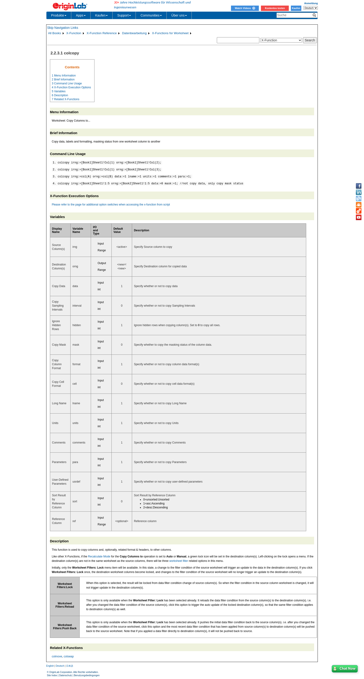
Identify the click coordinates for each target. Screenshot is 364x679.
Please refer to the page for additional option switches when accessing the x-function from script (111, 204)
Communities (151, 15)
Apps (81, 15)
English (50, 666)
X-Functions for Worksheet (170, 33)
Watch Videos (245, 8)
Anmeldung (311, 3)
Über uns (179, 15)
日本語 (69, 666)
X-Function (73, 33)
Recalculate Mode (99, 556)
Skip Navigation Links (62, 28)
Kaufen (296, 8)
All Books (54, 33)
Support (124, 15)
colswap (69, 656)
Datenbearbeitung (134, 33)
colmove (57, 656)
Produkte (58, 15)
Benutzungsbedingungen (87, 675)
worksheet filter (178, 561)
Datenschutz (65, 675)
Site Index (52, 675)
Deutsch (60, 666)
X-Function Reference (102, 33)
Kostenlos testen (275, 8)
